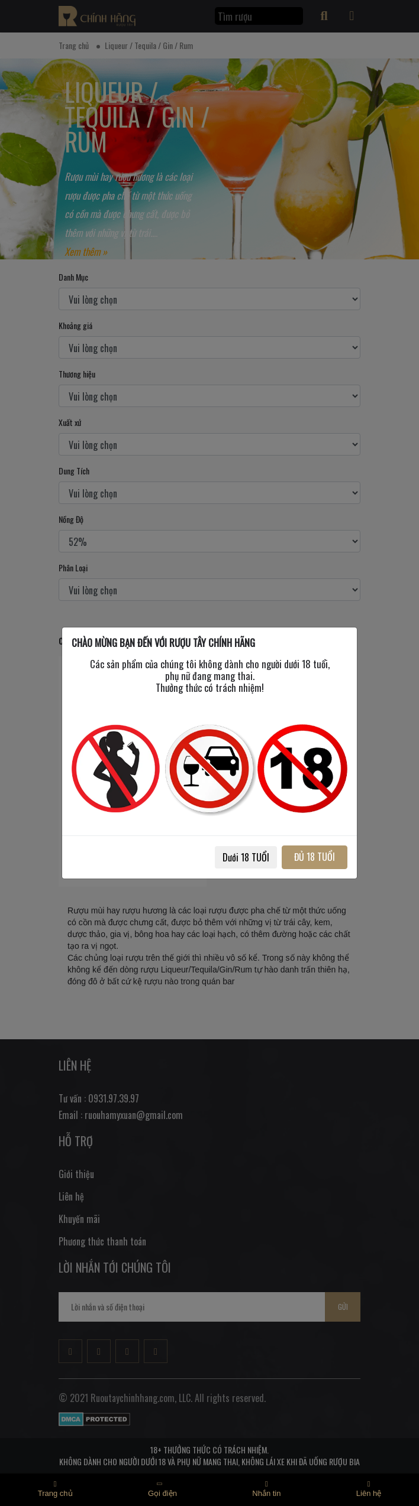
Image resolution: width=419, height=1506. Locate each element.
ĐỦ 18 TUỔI (314, 857)
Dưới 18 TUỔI (246, 857)
